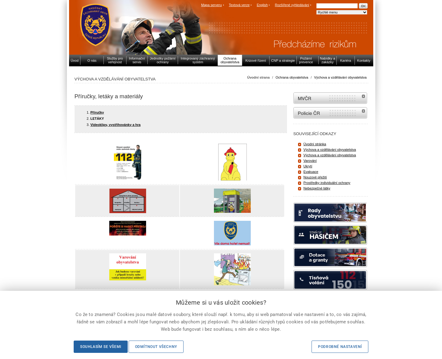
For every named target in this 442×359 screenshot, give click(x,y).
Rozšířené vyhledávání (292, 5)
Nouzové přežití (315, 177)
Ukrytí (308, 166)
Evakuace (311, 172)
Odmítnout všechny (156, 347)
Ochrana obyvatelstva (292, 77)
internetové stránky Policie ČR (330, 113)
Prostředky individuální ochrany (327, 183)
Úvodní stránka (315, 144)
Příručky (97, 112)
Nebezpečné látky (317, 188)
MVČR (330, 98)
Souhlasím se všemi (100, 347)
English (262, 5)
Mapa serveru (211, 5)
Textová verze (239, 5)
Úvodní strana (258, 77)
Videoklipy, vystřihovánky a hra (116, 125)
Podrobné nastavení (340, 347)
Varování (310, 160)
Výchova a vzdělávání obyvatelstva (340, 77)
